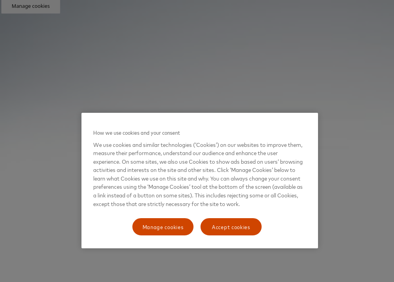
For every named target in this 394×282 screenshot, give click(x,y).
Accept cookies (231, 226)
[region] (199, 180)
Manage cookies (163, 226)
